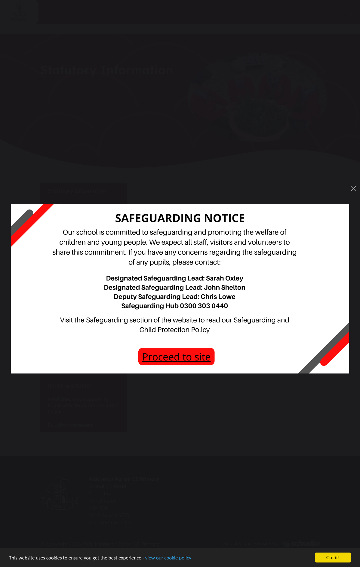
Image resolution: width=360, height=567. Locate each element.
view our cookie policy (168, 558)
